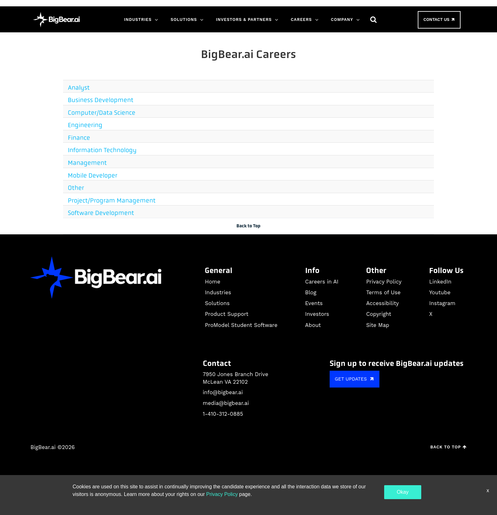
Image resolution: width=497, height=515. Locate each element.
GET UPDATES (355, 378)
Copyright (378, 314)
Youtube (439, 292)
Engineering (85, 125)
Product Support (226, 314)
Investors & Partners (244, 19)
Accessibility (382, 303)
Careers (301, 19)
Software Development (101, 213)
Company (342, 19)
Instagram (442, 303)
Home (212, 281)
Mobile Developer (92, 175)
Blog (311, 292)
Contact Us (439, 20)
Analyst (79, 87)
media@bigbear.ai (226, 403)
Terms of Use (383, 292)
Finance (79, 137)
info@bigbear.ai (223, 392)
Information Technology (102, 150)
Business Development (100, 100)
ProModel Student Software (241, 325)
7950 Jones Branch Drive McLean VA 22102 (235, 378)
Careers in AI (322, 281)
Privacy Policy (384, 281)
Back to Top (248, 226)
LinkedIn (440, 281)
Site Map (377, 325)
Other (76, 188)
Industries (138, 19)
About (313, 325)
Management (87, 162)
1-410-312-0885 (223, 414)
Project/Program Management (112, 200)
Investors (317, 314)
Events (314, 303)
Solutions (184, 19)
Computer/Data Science (101, 112)
